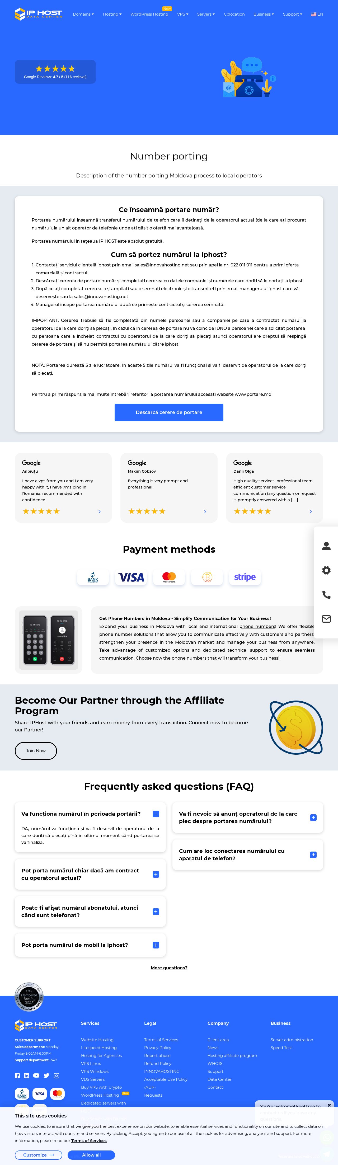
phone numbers (257, 626)
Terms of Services (161, 1039)
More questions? (169, 967)
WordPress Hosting (100, 1095)
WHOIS (215, 1063)
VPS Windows (95, 1071)
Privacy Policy (157, 1047)
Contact (215, 1087)
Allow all (91, 1155)
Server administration (292, 1039)
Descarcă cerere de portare (169, 412)
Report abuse (157, 1055)
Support (215, 1071)
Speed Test (281, 1047)
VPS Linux (91, 1063)
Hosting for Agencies (101, 1055)
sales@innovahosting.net (162, 264)
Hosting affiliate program (232, 1055)
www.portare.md (253, 394)
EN (317, 14)
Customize (38, 1155)
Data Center (220, 1079)
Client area (218, 1039)
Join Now (36, 750)
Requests (153, 1095)
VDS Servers (93, 1079)
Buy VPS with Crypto (101, 1087)
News (213, 1047)
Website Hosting (97, 1039)
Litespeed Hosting (99, 1047)
